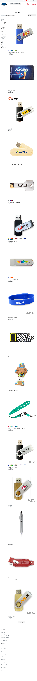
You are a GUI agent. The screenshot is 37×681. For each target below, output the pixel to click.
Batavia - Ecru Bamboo (11, 616)
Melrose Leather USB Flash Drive (13, 579)
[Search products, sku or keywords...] (14, 4)
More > (2, 656)
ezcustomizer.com (9, 675)
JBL (1, 651)
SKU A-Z (13, 15)
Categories (16, 6)
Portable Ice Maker (4, 653)
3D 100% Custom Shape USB (13, 390)
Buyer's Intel (34, 6)
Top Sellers (3, 6)
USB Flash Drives (4, 661)
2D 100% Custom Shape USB (13, 353)
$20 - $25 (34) (3, 46)
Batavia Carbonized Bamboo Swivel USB (14, 504)
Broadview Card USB (11, 90)
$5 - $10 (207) (3, 38)
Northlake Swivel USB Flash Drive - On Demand (16, 52)
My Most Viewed (8, 15)
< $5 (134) (4, 36)
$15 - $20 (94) (3, 43)
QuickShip (10, 6)
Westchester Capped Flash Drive (13, 279)
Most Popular (3, 15)
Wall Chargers (3, 667)
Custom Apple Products (4, 646)
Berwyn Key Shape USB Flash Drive (14, 202)
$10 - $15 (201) (3, 41)
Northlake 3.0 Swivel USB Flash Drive (14, 467)
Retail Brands (3, 632)
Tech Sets (2, 638)
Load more (21, 622)
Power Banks (3, 22)
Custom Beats (3, 648)
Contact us (29, 6)
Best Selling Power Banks (5, 637)
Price (2, 34)
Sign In (30, 0)
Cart (25, 0)
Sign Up (34, 0)
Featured (23, 6)
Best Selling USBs (4, 640)
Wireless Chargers (4, 662)
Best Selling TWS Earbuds (5, 634)
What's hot (2, 20)
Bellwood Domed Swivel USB (12, 241)
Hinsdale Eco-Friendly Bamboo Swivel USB (15, 164)
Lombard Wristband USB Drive (13, 317)
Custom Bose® (3, 654)
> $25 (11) (4, 47)
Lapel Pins (2, 669)
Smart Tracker (3, 630)
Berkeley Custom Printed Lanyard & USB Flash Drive (16, 428)
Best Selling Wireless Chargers (6, 635)
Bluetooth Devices (4, 664)
